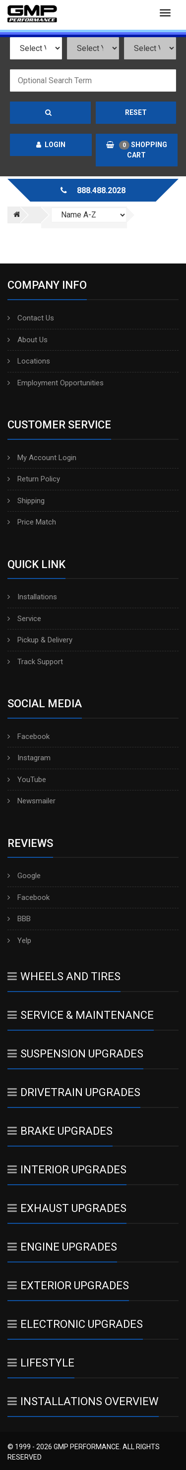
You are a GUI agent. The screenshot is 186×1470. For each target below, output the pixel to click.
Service (24, 618)
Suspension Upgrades (75, 1054)
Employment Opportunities (55, 382)
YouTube (26, 779)
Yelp (19, 940)
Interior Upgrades (66, 1169)
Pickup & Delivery (39, 639)
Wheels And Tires (64, 976)
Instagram (29, 757)
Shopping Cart (136, 150)
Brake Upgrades (60, 1131)
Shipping (26, 500)
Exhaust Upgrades (66, 1208)
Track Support (35, 661)
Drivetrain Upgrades (73, 1092)
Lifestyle (40, 1363)
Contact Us (30, 318)
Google (24, 875)
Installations (32, 596)
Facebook (28, 736)
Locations (28, 361)
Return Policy (33, 478)
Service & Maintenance (80, 1015)
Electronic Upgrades (75, 1324)
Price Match (31, 522)
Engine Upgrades (62, 1247)
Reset (136, 112)
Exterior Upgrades (68, 1285)
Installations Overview (83, 1401)
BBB (19, 918)
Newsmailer (31, 800)
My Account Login (41, 457)
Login (50, 145)
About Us (27, 339)
